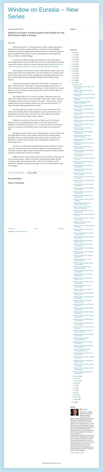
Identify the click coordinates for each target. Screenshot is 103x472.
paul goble (85, 409)
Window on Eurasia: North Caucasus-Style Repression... (83, 162)
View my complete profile (76, 452)
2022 (73, 61)
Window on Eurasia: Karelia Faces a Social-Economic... (82, 147)
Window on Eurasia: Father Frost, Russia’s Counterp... (82, 136)
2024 (73, 57)
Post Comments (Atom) (21, 231)
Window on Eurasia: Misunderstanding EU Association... (83, 320)
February (76, 397)
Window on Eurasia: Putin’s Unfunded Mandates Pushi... (83, 252)
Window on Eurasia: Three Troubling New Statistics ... (83, 132)
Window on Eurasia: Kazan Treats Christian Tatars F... (82, 260)
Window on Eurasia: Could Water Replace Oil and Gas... (82, 102)
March (75, 394)
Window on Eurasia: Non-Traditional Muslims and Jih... (82, 290)
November (76, 376)
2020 (73, 66)
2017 (73, 73)
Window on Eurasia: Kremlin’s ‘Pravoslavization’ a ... (81, 338)
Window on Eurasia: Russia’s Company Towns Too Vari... (83, 218)
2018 (73, 71)
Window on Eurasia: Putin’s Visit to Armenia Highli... (82, 286)
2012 (73, 402)
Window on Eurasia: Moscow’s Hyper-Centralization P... (83, 263)
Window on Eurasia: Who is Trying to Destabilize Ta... (83, 342)
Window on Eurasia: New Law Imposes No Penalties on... (83, 188)
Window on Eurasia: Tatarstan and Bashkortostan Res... (82, 222)
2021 (73, 64)
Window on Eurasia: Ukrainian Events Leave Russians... (83, 323)
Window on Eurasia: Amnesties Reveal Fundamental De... (83, 151)
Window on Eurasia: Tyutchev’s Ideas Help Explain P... (83, 308)
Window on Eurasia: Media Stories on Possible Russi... (83, 353)
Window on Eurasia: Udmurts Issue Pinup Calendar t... (82, 128)
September (77, 381)
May (75, 390)
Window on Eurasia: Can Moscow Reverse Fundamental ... (82, 207)
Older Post (61, 228)
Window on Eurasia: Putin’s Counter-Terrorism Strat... (83, 91)
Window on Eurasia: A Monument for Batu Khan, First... (83, 170)
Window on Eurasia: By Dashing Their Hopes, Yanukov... (83, 361)
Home (36, 228)
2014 (73, 80)
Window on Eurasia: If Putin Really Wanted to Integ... (82, 301)
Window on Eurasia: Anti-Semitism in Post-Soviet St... (83, 192)
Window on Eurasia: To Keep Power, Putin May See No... (83, 173)
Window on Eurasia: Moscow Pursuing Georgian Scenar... (83, 233)
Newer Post (11, 228)
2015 (73, 78)
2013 (73, 82)
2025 (73, 55)
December (76, 84)
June (75, 388)
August (76, 383)
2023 (73, 59)
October (76, 378)
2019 (73, 68)
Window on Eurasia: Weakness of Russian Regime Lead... (82, 203)
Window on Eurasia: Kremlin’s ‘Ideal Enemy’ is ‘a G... (82, 278)
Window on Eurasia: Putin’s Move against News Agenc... (82, 267)
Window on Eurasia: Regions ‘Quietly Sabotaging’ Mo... (83, 368)
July (75, 385)
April (75, 392)
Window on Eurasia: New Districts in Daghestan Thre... (82, 372)
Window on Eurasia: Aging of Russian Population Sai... (83, 211)
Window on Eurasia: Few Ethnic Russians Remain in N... (81, 350)
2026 (73, 52)
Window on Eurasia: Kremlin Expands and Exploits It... (83, 185)
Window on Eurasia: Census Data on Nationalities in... (83, 166)
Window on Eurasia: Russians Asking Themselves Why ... (83, 346)
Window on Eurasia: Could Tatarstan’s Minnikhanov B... (83, 140)
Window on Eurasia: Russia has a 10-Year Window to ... (83, 155)
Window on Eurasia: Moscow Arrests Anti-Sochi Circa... (83, 241)
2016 (73, 75)
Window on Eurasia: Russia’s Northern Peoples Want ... (83, 282)
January (76, 399)
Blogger (59, 463)
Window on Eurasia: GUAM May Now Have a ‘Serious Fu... (83, 331)
